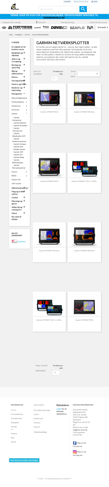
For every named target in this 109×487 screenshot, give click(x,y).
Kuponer (37, 427)
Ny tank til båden (16, 217)
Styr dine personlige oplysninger (24, 460)
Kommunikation (18, 102)
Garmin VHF (18, 152)
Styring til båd (18, 80)
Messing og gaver (17, 202)
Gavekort (22, 241)
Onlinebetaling (40, 432)
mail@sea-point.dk (80, 430)
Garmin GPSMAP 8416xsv (84, 112)
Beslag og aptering (16, 66)
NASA (14, 176)
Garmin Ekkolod (20, 123)
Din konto (39, 405)
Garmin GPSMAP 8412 (49, 112)
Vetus (14, 213)
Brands (13, 442)
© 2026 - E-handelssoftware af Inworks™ (54, 479)
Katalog (14, 434)
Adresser (37, 423)
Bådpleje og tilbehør (17, 54)
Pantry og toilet (19, 84)
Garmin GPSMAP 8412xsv (49, 250)
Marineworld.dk (54, 18)
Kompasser (16, 106)
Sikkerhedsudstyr (19, 188)
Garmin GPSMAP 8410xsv (84, 250)
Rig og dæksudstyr (17, 72)
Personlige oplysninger (42, 410)
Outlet (15, 197)
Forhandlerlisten (17, 414)
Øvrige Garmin (19, 149)
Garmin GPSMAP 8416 (84, 320)
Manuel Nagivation (19, 98)
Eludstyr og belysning (17, 88)
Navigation (17, 93)
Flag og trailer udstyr (18, 192)
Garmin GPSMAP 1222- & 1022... (84, 181)
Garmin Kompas (20, 144)
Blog (12, 438)
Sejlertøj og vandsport (17, 208)
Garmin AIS (18, 155)
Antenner (15, 110)
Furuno (14, 172)
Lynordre (67, 1)
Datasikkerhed (16, 418)
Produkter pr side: (58, 72)
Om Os (13, 410)
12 (54, 78)
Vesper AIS (16, 179)
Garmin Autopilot (20, 125)
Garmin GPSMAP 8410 (49, 181)
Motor (15, 77)
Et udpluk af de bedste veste (19, 48)
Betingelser (15, 423)
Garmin (14, 114)
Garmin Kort (18, 147)
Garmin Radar (19, 157)
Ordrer (36, 414)
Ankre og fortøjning (16, 60)
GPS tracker (16, 183)
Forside (15, 42)
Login (58, 409)
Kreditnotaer (38, 419)
